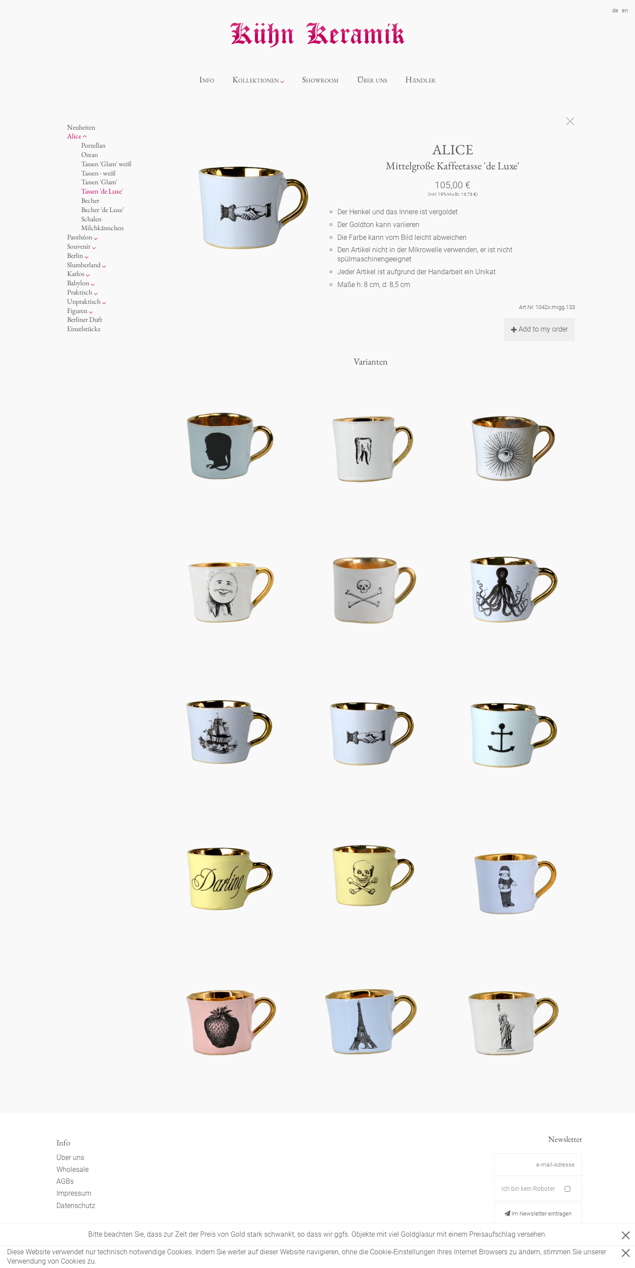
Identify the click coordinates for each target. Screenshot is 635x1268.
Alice (74, 136)
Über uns (372, 79)
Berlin (75, 255)
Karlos (75, 273)
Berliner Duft (84, 319)
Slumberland (84, 264)
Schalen (91, 219)
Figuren (77, 310)
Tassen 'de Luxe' (102, 191)
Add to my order (539, 329)
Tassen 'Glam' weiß (106, 163)
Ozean (89, 154)
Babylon (78, 282)
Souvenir (78, 246)
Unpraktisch (84, 301)
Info (206, 79)
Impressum (73, 1193)
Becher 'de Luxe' (102, 209)
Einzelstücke (84, 328)
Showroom (320, 79)
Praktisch (79, 292)
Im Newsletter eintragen (538, 1213)
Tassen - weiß (98, 173)
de (615, 10)
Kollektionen (255, 79)
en (625, 10)
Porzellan (93, 145)
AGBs (65, 1181)
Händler (420, 79)
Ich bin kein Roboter (528, 1188)
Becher (90, 200)
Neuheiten (81, 127)
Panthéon (79, 237)
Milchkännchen (102, 227)
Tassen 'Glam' (99, 181)
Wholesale (72, 1169)
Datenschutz (75, 1205)
